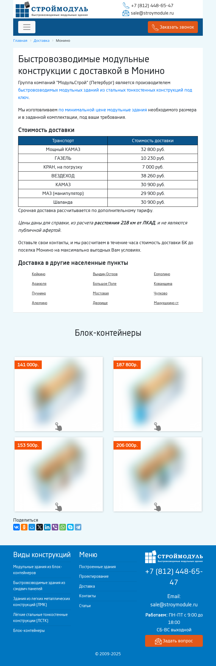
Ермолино (162, 274)
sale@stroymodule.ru (152, 13)
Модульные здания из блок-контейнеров (37, 570)
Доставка (87, 586)
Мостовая (101, 293)
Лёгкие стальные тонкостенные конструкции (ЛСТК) (40, 617)
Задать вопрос (174, 641)
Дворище (100, 303)
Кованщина (163, 283)
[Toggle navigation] (26, 27)
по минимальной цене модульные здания (103, 110)
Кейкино (38, 274)
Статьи (85, 605)
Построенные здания (97, 566)
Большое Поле (105, 283)
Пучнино (39, 293)
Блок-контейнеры (29, 630)
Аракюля (39, 283)
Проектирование (94, 576)
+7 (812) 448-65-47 (152, 5)
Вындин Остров (105, 274)
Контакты (87, 595)
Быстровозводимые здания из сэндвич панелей (39, 585)
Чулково (160, 293)
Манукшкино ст (166, 303)
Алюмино (39, 303)
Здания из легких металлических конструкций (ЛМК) (41, 601)
